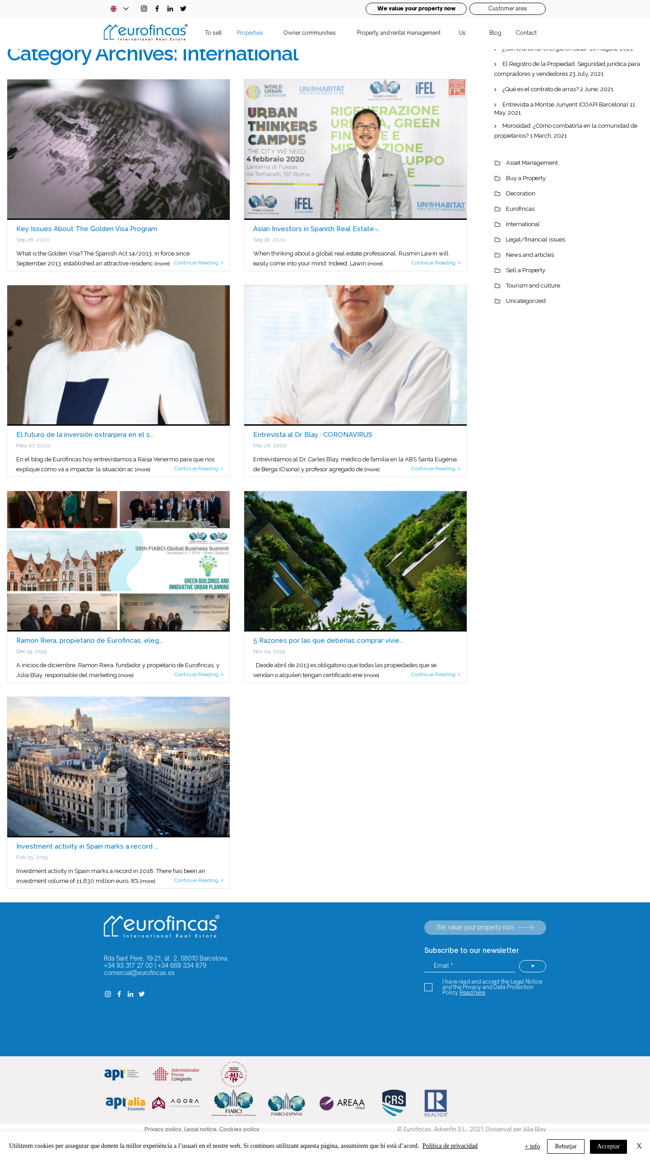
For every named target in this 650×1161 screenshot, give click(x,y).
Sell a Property (525, 270)
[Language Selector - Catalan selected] (119, 9)
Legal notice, (201, 1129)
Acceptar (608, 1146)
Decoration (520, 193)
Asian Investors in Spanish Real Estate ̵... (316, 229)
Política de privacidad (450, 1145)
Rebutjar (565, 1146)
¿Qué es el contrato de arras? (540, 89)
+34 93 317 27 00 (128, 965)
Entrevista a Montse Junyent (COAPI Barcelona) (565, 104)
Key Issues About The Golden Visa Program (86, 229)
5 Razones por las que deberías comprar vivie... (328, 640)
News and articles (530, 254)
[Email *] (469, 966)
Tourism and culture (533, 285)
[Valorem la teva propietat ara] (485, 927)
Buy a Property (526, 178)
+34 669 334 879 (182, 965)
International (523, 224)
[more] (162, 263)
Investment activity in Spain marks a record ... (87, 846)
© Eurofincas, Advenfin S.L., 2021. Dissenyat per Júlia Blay (471, 1129)
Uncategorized (526, 300)
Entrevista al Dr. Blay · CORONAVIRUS (312, 435)
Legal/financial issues (535, 239)
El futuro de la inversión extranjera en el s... (85, 435)
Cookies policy (239, 1129)
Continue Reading (198, 262)
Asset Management (532, 162)
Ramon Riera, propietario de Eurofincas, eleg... (89, 640)
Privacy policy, (164, 1129)
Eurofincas (520, 208)
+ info (532, 1146)
